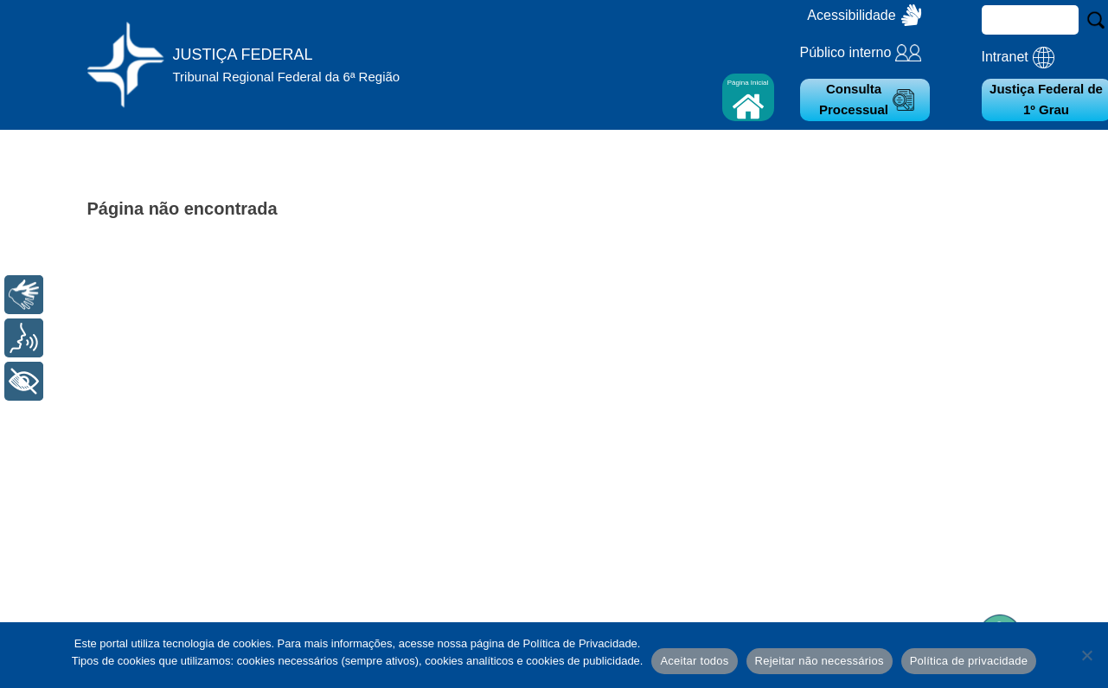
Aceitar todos (694, 660)
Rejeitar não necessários (819, 660)
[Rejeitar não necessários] (1086, 655)
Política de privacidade (969, 660)
